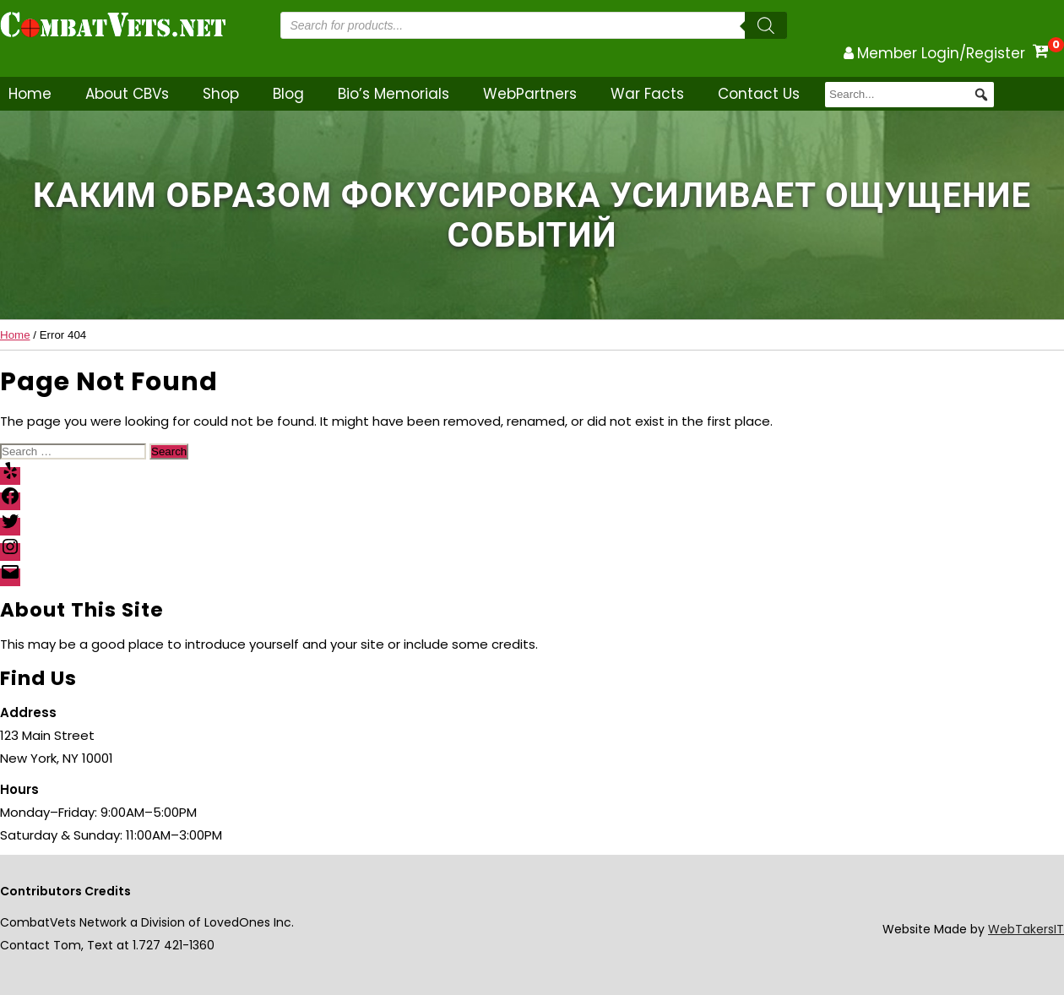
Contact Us (759, 94)
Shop (221, 94)
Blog (288, 94)
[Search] (766, 25)
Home (30, 94)
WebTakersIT (1026, 929)
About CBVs (127, 94)
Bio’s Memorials (393, 94)
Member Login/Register (941, 53)
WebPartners (530, 94)
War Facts (647, 94)
